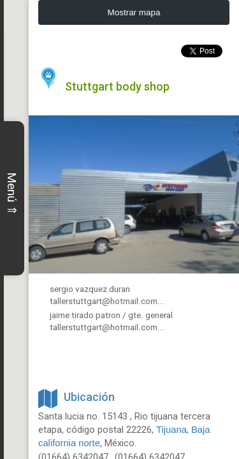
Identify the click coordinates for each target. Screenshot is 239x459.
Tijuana (171, 426)
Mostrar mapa (134, 12)
